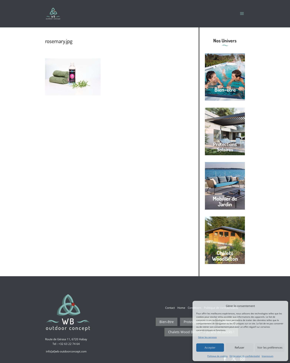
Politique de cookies (217, 356)
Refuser (239, 347)
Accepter (210, 347)
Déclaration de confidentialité (245, 356)
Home (181, 308)
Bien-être (166, 322)
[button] (282, 306)
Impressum (267, 356)
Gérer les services (207, 337)
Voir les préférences (269, 347)
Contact (170, 308)
